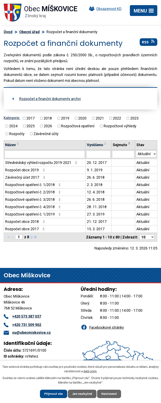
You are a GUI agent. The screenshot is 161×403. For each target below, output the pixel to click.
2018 (48, 118)
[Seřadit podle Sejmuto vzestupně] (129, 143)
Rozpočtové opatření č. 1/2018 (33, 185)
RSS (148, 42)
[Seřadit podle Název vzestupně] (18, 143)
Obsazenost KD (104, 9)
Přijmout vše (53, 394)
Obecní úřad (29, 32)
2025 (30, 126)
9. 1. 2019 (94, 170)
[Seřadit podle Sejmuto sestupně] (129, 144)
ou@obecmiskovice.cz (27, 332)
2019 (65, 118)
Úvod (8, 32)
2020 (82, 118)
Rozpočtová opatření (77, 126)
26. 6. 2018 (95, 177)
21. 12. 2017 (97, 221)
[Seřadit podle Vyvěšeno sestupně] (105, 144)
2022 (117, 118)
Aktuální (142, 162)
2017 (30, 118)
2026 (48, 126)
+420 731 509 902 (22, 325)
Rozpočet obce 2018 (25, 221)
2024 (13, 126)
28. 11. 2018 (97, 207)
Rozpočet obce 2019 (25, 170)
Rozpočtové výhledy (120, 126)
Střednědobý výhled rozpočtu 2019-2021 (42, 162)
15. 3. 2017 (95, 229)
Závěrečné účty (46, 134)
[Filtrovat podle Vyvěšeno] (98, 154)
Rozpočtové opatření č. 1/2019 (33, 214)
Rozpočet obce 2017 (25, 229)
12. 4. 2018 (95, 192)
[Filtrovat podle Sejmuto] (123, 154)
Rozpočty (17, 134)
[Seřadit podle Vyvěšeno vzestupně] (105, 143)
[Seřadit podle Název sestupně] (18, 144)
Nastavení (109, 394)
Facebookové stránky (102, 327)
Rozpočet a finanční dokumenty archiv (50, 99)
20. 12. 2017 (97, 162)
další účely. (90, 371)
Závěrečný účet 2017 (25, 177)
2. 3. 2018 (94, 185)
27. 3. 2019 (95, 214)
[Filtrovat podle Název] (45, 154)
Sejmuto (120, 145)
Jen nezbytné (82, 394)
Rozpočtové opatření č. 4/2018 (33, 207)
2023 (134, 118)
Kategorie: (12, 118)
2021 (100, 118)
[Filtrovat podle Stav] (146, 153)
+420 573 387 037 (22, 316)
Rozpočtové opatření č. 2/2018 (33, 192)
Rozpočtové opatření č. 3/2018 (33, 199)
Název (10, 145)
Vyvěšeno (95, 145)
